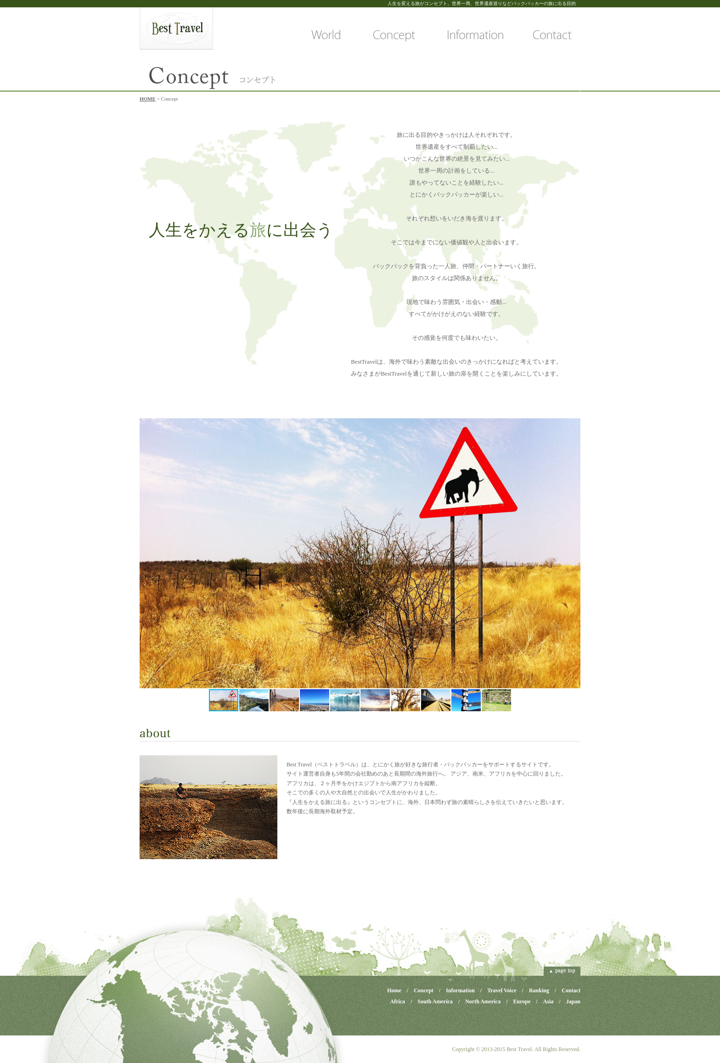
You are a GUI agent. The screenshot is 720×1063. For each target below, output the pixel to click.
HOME (148, 98)
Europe (521, 1001)
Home (394, 990)
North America (483, 1001)
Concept (423, 990)
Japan (573, 1001)
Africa (397, 1001)
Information (460, 990)
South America (434, 1001)
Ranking (539, 990)
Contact (571, 990)
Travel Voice (501, 990)
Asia (548, 1001)
